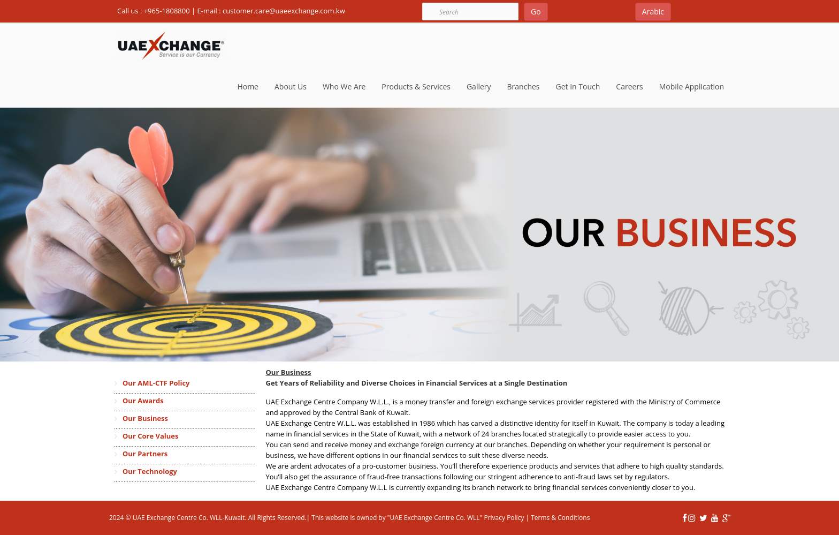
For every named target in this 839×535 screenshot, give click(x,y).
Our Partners (145, 453)
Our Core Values (150, 436)
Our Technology (150, 471)
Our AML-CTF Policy (156, 383)
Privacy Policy (503, 517)
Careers (629, 86)
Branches (523, 86)
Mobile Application (691, 86)
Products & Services (416, 86)
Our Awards (143, 400)
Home (247, 86)
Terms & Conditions (560, 517)
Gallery (479, 86)
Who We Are (344, 86)
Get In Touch (578, 86)
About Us (290, 86)
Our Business (145, 418)
